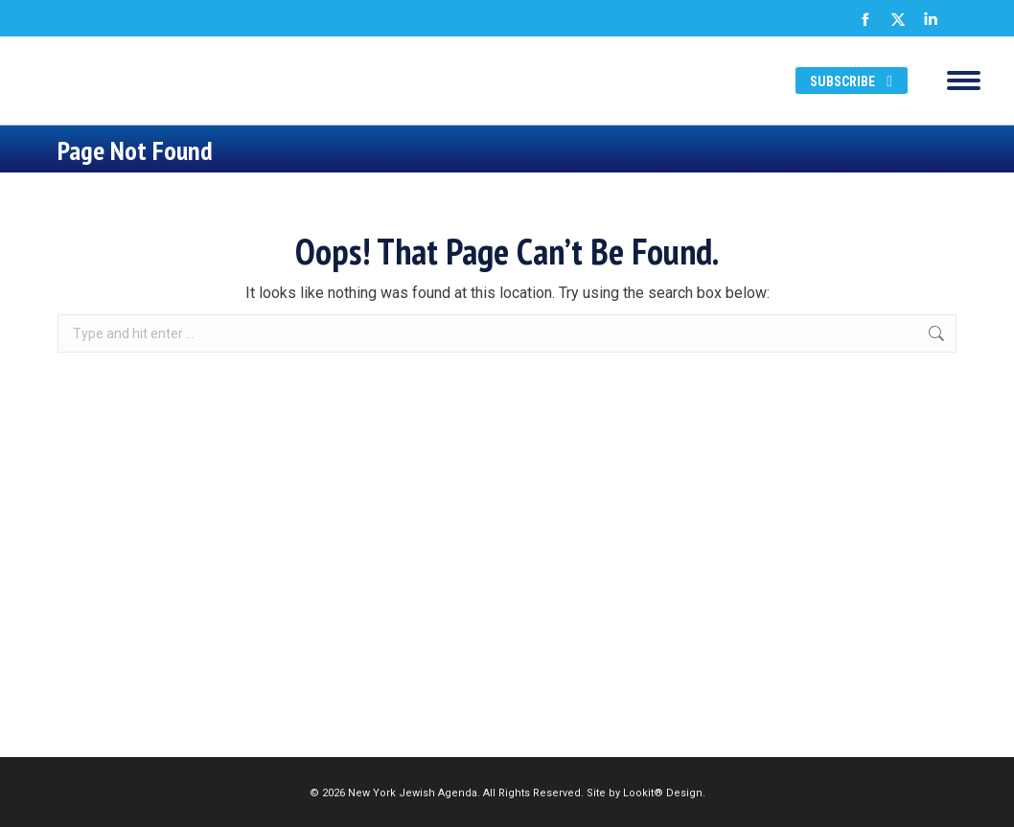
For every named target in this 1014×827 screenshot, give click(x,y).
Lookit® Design (663, 793)
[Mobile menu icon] (964, 80)
